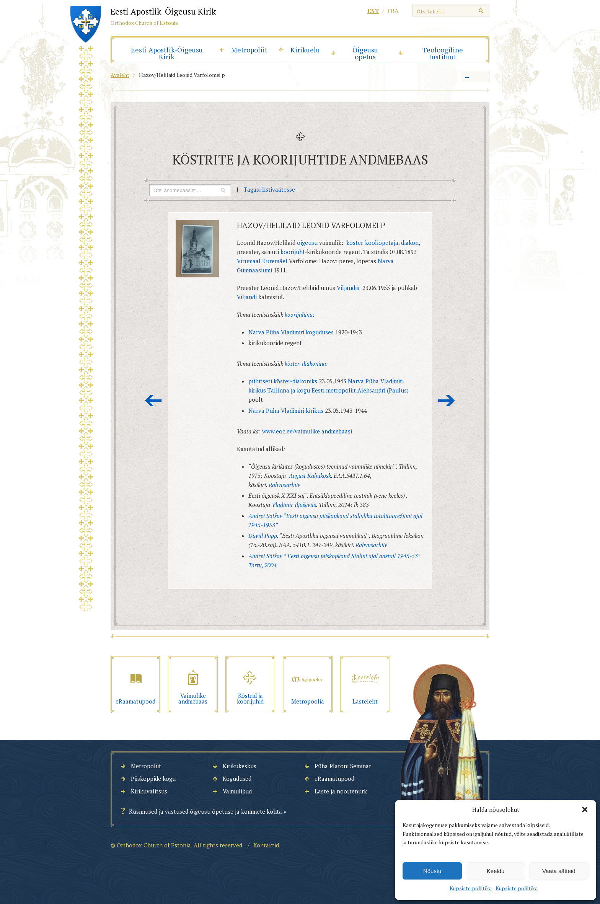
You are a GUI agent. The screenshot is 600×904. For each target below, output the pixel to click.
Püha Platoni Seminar (343, 766)
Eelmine (153, 400)
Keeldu (496, 871)
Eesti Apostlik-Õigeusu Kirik (167, 53)
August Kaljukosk (310, 475)
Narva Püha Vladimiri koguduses (291, 332)
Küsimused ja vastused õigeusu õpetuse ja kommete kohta (205, 811)
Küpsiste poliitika (471, 888)
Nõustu (432, 871)
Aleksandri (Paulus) (383, 390)
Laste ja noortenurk (341, 791)
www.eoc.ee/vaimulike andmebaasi (307, 431)
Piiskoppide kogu (153, 778)
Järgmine (446, 400)
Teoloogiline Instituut (442, 53)
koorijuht (292, 252)
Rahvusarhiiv (284, 485)
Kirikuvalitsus (149, 791)
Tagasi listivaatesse (269, 189)
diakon (410, 242)
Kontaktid (266, 845)
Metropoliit (249, 49)
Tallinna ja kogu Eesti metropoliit (312, 390)
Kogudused (237, 778)
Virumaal (249, 261)
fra (393, 11)
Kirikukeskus (239, 766)
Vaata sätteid (558, 871)
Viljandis (348, 288)
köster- (293, 363)
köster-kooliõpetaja (372, 242)
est (373, 11)
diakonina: (315, 363)
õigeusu (307, 242)
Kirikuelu (305, 49)
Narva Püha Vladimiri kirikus (286, 410)
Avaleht (120, 74)
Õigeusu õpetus (365, 53)
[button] (585, 809)
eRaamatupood (334, 778)
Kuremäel (274, 261)
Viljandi (247, 297)
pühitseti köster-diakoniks (282, 381)
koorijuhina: (300, 314)
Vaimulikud (237, 791)
